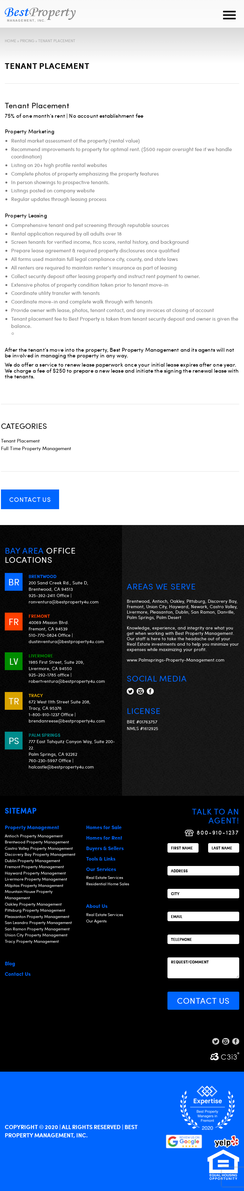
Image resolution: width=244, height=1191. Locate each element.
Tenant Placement (20, 440)
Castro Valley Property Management (39, 848)
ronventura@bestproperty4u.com (63, 602)
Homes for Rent (104, 837)
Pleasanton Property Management (37, 916)
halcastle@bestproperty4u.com (61, 767)
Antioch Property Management (34, 836)
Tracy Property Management (32, 941)
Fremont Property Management (34, 866)
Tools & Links (100, 858)
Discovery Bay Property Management (40, 854)
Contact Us (30, 499)
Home (10, 40)
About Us (96, 905)
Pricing (27, 40)
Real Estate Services (104, 877)
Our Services (101, 869)
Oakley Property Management (33, 904)
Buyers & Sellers (105, 848)
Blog (10, 963)
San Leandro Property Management (38, 922)
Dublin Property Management (32, 860)
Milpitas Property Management (34, 885)
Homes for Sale (104, 827)
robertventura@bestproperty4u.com (67, 681)
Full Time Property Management (36, 448)
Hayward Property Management (35, 873)
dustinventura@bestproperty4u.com (66, 641)
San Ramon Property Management (37, 929)
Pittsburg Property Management (35, 910)
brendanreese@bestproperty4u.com (67, 721)
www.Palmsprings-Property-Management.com (175, 660)
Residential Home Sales (107, 884)
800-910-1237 (218, 832)
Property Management (32, 827)
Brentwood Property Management (37, 842)
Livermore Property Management (36, 879)
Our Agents (96, 921)
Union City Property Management (36, 935)
